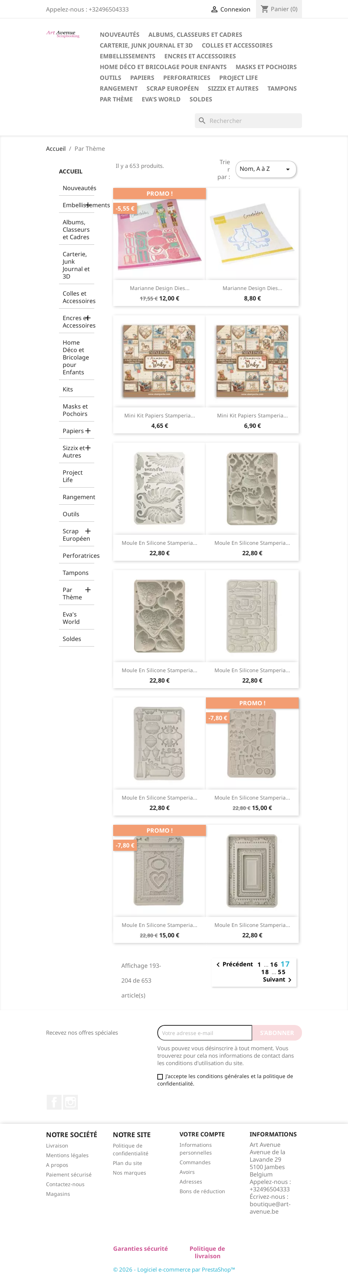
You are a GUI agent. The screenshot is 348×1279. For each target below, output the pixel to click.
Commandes (195, 1162)
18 (266, 972)
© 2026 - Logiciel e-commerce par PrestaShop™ (174, 1269)
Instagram (70, 1102)
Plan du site (127, 1162)
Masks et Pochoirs (266, 67)
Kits (68, 389)
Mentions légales (67, 1155)
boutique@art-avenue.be (270, 1207)
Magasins (58, 1193)
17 (285, 964)
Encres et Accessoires (200, 56)
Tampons (282, 88)
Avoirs (187, 1171)
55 (282, 972)
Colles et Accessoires (237, 45)
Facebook (54, 1102)
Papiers (142, 78)
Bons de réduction (202, 1191)
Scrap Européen (173, 88)
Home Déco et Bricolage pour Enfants (163, 67)
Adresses (191, 1181)
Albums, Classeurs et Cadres (195, 34)
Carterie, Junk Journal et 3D (146, 45)
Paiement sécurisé (69, 1174)
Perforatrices (186, 78)
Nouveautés (119, 34)
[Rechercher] (248, 120)
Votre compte (202, 1134)
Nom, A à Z (266, 169)
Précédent (233, 964)
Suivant (278, 980)
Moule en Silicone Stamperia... (159, 542)
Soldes (201, 99)
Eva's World (161, 99)
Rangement (119, 88)
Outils (110, 78)
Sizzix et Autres (233, 88)
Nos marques (129, 1172)
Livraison (57, 1145)
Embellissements (127, 56)
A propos (57, 1164)
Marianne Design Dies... (160, 288)
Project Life (238, 78)
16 (275, 964)
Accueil (70, 171)
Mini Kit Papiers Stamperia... (159, 415)
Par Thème (116, 99)
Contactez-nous (65, 1184)
